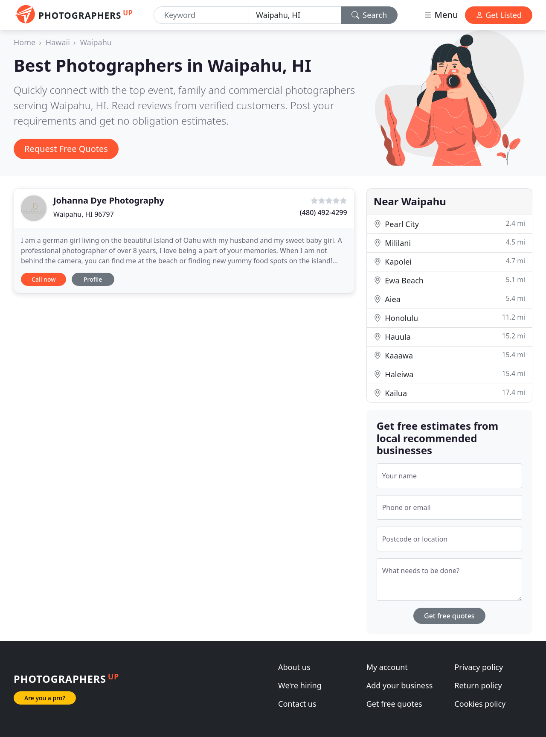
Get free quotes (449, 615)
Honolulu (449, 317)
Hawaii (58, 42)
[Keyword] (201, 15)
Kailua (449, 392)
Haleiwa (449, 374)
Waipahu (96, 42)
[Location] (295, 15)
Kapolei (449, 261)
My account (387, 667)
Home (24, 42)
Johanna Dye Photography (108, 200)
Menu (441, 14)
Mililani (449, 242)
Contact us (297, 704)
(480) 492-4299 (323, 212)
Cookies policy (479, 704)
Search (369, 15)
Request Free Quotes (66, 148)
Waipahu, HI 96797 (83, 214)
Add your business (399, 685)
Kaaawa (449, 355)
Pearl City (449, 223)
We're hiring (300, 685)
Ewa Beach (449, 280)
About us (294, 667)
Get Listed (499, 15)
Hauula (449, 336)
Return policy (478, 685)
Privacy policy (478, 667)
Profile (93, 279)
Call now (43, 279)
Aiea (449, 299)
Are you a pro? (44, 698)
